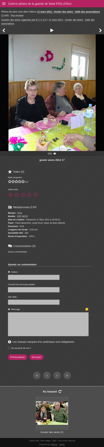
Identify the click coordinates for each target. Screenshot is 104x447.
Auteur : (15, 272)
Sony (19, 213)
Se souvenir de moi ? (21, 348)
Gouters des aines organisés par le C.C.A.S (24, 19)
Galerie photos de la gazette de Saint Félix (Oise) (39, 3)
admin (62, 444)
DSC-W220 (22, 216)
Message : (16, 309)
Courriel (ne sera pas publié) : (22, 284)
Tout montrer (17, 15)
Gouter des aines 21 (52, 432)
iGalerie (54, 444)
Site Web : (13, 297)
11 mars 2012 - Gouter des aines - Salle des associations (68, 11)
